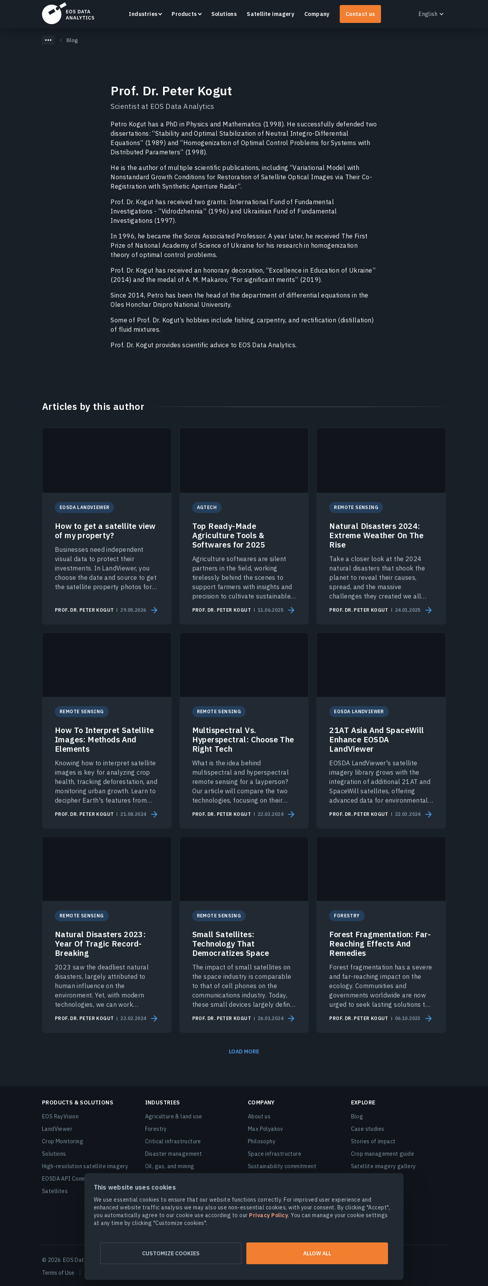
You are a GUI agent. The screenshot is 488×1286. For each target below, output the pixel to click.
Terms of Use (58, 1272)
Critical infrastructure (173, 1141)
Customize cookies (168, 1253)
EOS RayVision (60, 1116)
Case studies (367, 1128)
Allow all (319, 1253)
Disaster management (173, 1153)
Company (317, 13)
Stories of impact (373, 1141)
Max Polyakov (265, 1128)
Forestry (156, 1128)
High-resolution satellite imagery (85, 1166)
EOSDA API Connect (67, 1178)
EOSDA (68, 13)
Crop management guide (382, 1153)
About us (259, 1116)
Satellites (55, 1191)
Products (184, 13)
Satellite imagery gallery (383, 1166)
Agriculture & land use (173, 1116)
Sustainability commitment (282, 1166)
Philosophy (262, 1141)
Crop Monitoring (62, 1141)
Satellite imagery (270, 13)
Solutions (224, 13)
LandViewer (57, 1128)
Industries (143, 13)
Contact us (360, 13)
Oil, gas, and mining (170, 1166)
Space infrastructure (274, 1153)
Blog (357, 1116)
